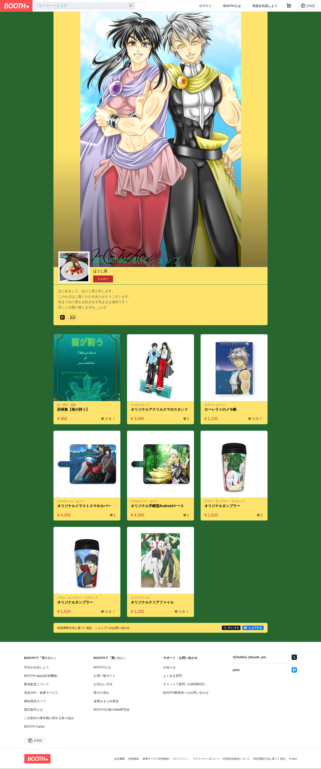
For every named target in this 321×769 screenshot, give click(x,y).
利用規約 (133, 759)
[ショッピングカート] (289, 6)
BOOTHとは (232, 5)
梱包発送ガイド (35, 701)
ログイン (205, 5)
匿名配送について (36, 684)
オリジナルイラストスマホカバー (84, 506)
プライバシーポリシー (206, 759)
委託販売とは (33, 710)
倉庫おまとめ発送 (106, 701)
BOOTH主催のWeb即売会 (112, 710)
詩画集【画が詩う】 (73, 409)
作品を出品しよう (264, 5)
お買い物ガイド (104, 676)
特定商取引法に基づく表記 (269, 759)
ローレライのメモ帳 (220, 409)
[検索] (130, 6)
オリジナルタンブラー (222, 506)
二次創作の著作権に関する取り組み (49, 718)
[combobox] (85, 5)
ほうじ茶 (100, 271)
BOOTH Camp (34, 726)
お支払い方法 (103, 684)
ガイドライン (181, 759)
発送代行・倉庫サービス (41, 693)
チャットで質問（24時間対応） (185, 684)
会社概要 (119, 759)
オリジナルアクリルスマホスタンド (159, 409)
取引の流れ (101, 693)
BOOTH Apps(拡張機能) (41, 676)
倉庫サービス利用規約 (156, 759)
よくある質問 (172, 676)
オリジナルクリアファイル (152, 602)
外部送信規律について (236, 759)
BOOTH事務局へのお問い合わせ (186, 693)
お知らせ (169, 667)
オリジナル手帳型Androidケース (157, 506)
